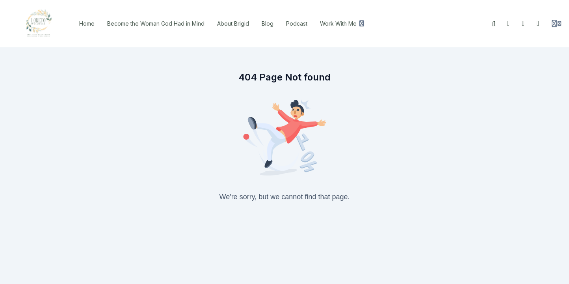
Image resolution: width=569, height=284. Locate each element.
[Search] (493, 23)
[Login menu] (556, 23)
